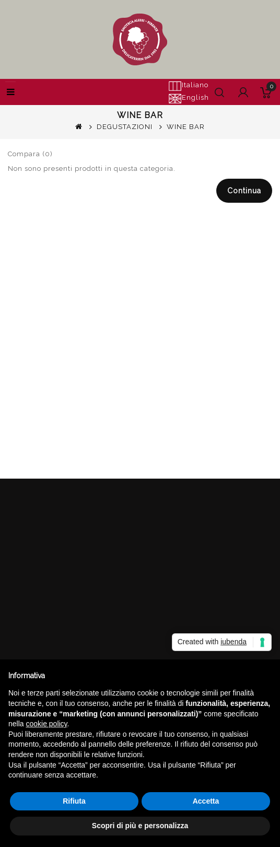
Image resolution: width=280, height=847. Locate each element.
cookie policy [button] (46, 724)
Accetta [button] (206, 801)
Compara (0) (30, 154)
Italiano (188, 85)
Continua (244, 191)
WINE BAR (186, 127)
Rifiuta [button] (74, 801)
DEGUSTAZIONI (125, 127)
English (188, 98)
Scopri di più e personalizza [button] (140, 825)
